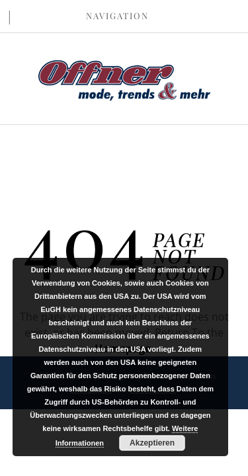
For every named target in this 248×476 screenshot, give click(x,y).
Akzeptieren (152, 443)
